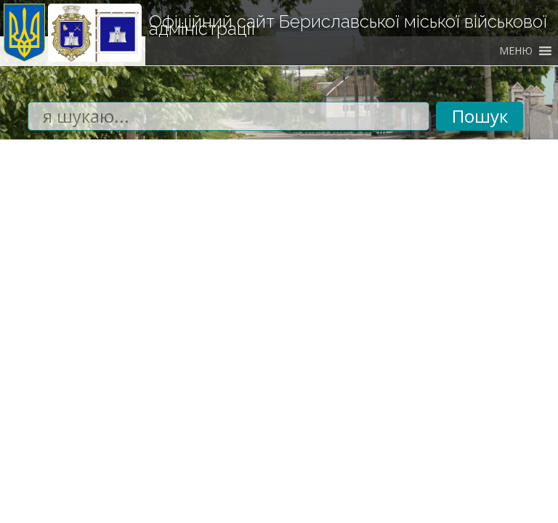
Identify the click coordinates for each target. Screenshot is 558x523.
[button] (516, 50)
